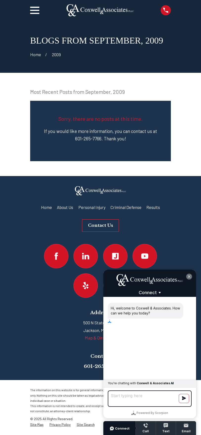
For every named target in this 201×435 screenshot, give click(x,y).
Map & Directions (100, 337)
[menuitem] (37, 425)
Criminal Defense (126, 207)
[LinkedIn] (85, 256)
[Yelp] (85, 285)
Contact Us (100, 225)
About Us (65, 207)
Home (46, 207)
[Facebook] (56, 256)
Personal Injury (92, 207)
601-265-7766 (100, 366)
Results (153, 207)
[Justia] (115, 256)
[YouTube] (145, 256)
